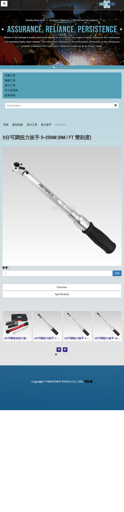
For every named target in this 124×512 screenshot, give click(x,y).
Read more (7, 449)
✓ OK (88, 510)
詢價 (117, 273)
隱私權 (89, 381)
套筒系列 (10, 95)
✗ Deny (4, 423)
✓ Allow (4, 419)
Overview (62, 287)
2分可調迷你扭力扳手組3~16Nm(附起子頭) (28, 338)
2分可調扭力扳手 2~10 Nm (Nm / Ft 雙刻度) (59, 338)
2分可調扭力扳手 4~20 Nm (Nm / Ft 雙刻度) (89, 338)
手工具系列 (11, 90)
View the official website (28, 449)
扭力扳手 (46, 124)
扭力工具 (10, 85)
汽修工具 (10, 75)
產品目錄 (17, 124)
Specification (62, 294)
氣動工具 (10, 80)
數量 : (5, 267)
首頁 (6, 124)
